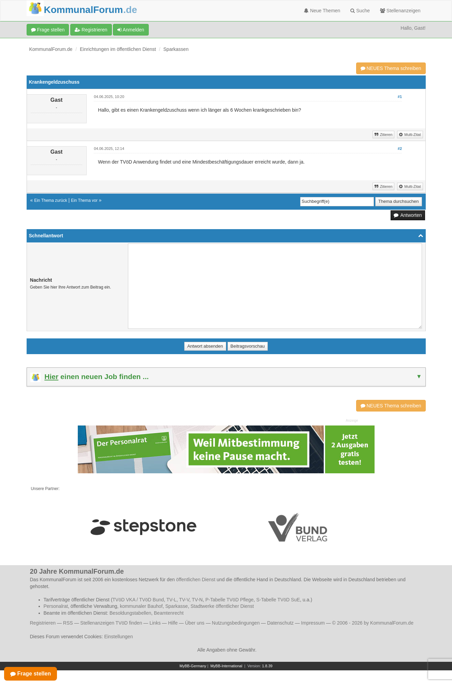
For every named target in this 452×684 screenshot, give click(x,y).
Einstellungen (118, 636)
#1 (400, 97)
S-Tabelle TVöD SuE (278, 599)
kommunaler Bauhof (141, 606)
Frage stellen (48, 29)
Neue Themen (322, 10)
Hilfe (173, 623)
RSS (68, 623)
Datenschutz (280, 623)
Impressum (313, 623)
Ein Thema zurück (50, 200)
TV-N (197, 599)
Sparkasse (176, 606)
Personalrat (56, 606)
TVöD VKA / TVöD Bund (138, 599)
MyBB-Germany (192, 666)
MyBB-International (226, 666)
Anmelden (130, 29)
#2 (400, 148)
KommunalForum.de (51, 49)
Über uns (194, 623)
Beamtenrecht (169, 613)
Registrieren (91, 29)
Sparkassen (176, 49)
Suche (360, 10)
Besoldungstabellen (130, 613)
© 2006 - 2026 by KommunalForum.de (372, 623)
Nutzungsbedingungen (236, 623)
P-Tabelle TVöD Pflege (229, 599)
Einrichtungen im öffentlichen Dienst (118, 49)
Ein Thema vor (84, 200)
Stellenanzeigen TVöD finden (111, 623)
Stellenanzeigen (400, 10)
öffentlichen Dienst (195, 579)
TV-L (171, 599)
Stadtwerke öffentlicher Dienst (222, 606)
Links (155, 623)
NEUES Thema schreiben (391, 68)
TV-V (184, 599)
